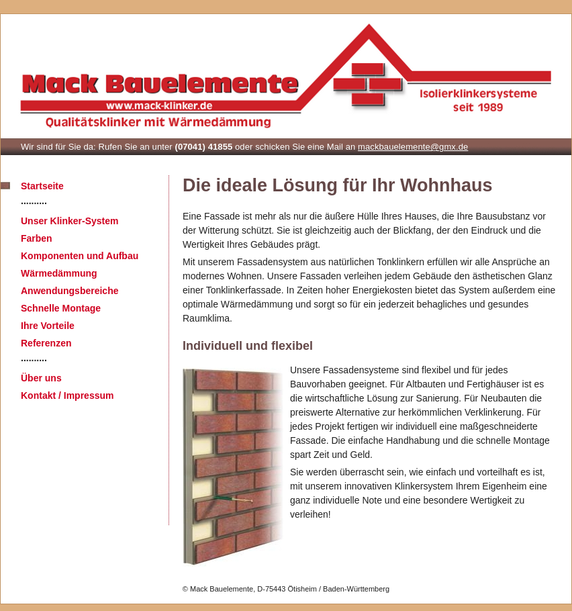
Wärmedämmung (59, 273)
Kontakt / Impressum (67, 395)
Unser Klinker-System (70, 221)
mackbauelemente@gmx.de (413, 147)
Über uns (41, 378)
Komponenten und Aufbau (79, 255)
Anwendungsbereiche (69, 290)
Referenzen (46, 343)
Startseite (42, 186)
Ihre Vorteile (48, 325)
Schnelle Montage (61, 308)
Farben (36, 238)
